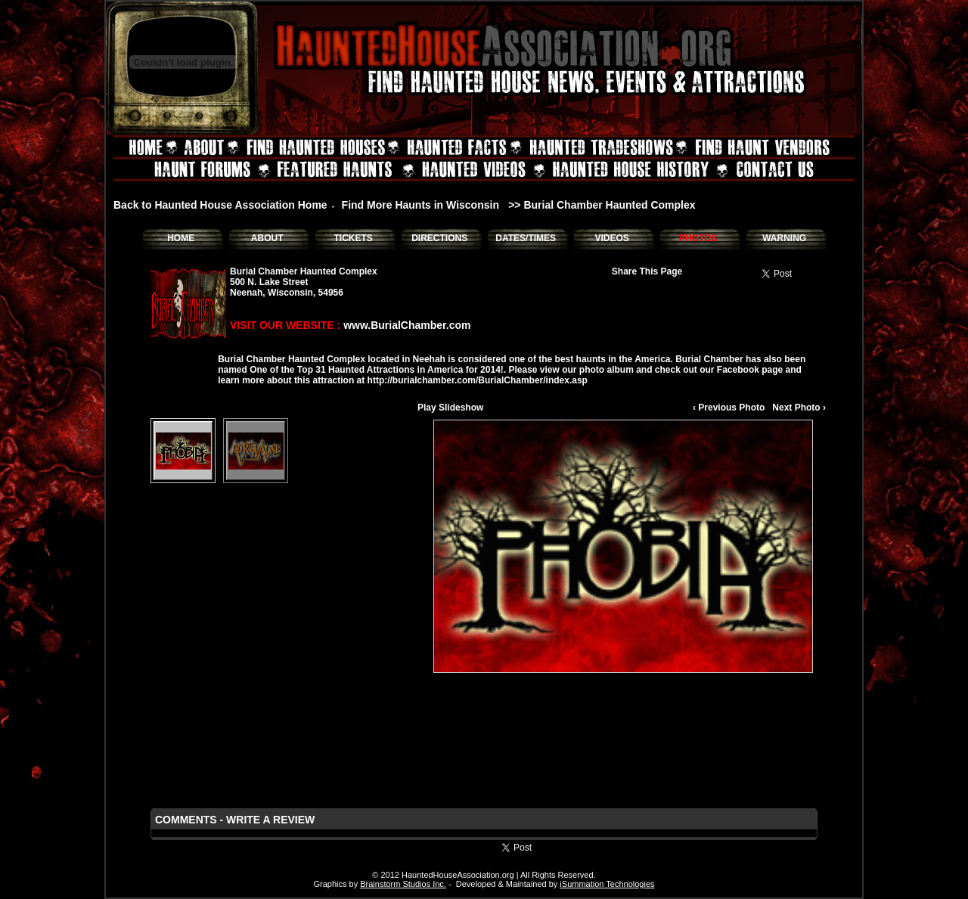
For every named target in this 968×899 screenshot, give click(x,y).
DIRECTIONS (439, 238)
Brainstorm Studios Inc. (403, 883)
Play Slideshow (450, 407)
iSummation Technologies (607, 883)
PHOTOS (698, 238)
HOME (180, 238)
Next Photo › (799, 407)
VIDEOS (611, 238)
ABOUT (267, 238)
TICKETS (353, 238)
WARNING (784, 238)
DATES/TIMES (525, 238)
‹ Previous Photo (729, 407)
